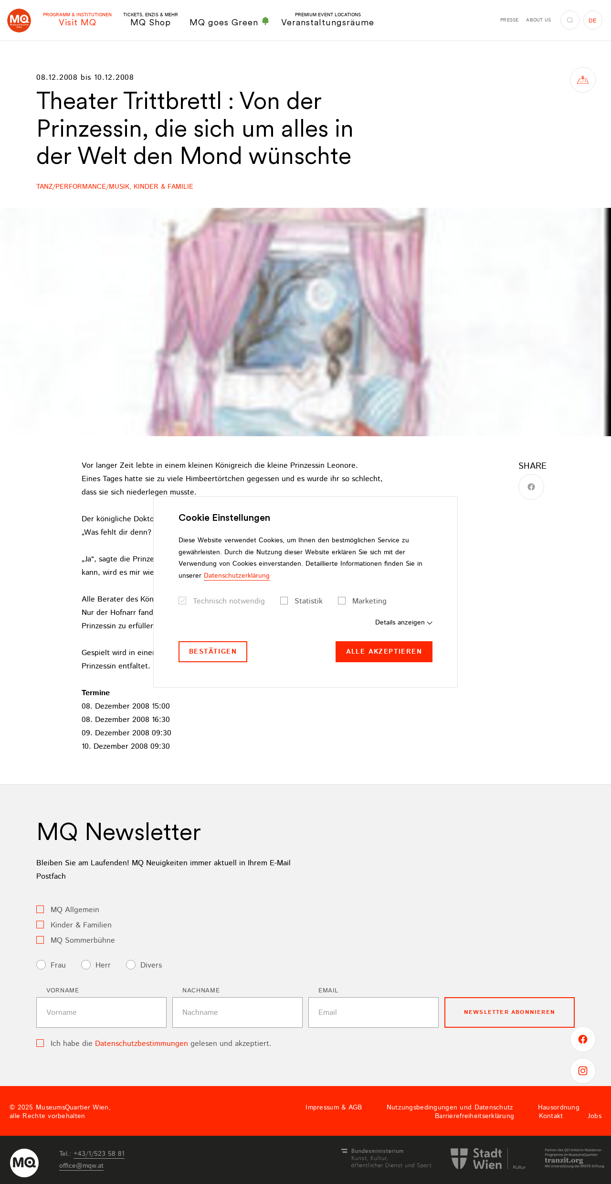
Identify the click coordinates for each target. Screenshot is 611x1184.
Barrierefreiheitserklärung (474, 1116)
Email (328, 990)
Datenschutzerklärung (237, 576)
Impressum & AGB (334, 1107)
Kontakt (551, 1116)
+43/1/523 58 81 (99, 1154)
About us (538, 20)
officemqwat (81, 1166)
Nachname (201, 990)
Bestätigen (213, 652)
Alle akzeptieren (384, 652)
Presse (509, 20)
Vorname (62, 990)
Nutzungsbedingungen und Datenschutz (450, 1107)
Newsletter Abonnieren (509, 1012)
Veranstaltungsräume (327, 19)
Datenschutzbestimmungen (141, 1043)
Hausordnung (558, 1107)
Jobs (594, 1116)
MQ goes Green (230, 22)
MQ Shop (150, 19)
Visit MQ (77, 19)
